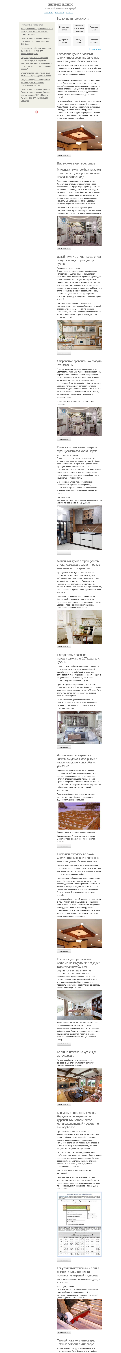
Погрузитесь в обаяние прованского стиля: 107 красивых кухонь (78, 658)
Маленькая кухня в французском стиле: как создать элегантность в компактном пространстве (78, 564)
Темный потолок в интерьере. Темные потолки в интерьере (76, 1342)
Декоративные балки (64, 41)
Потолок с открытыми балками (79, 28)
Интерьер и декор (60, 4)
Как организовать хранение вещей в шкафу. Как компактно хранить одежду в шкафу (37, 31)
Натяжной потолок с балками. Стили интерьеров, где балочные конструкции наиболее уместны (78, 857)
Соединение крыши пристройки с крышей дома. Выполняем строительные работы (35, 82)
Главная (48, 12)
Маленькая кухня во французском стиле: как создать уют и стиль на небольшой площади (79, 173)
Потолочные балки (64, 28)
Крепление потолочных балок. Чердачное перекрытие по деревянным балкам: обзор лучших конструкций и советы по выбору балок (78, 1120)
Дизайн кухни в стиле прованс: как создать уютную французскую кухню (79, 260)
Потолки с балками (94, 41)
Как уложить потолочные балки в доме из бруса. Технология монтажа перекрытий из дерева (78, 1271)
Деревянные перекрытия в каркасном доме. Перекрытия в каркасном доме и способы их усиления (77, 760)
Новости (59, 12)
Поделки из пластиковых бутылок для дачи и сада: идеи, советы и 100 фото (35, 41)
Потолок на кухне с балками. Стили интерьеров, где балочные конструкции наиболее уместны (78, 57)
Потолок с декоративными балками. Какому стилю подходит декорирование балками (78, 962)
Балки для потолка (79, 41)
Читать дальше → (64, 155)
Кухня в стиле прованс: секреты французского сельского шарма (77, 449)
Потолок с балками (94, 28)
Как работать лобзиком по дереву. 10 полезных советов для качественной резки (36, 51)
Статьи (69, 12)
